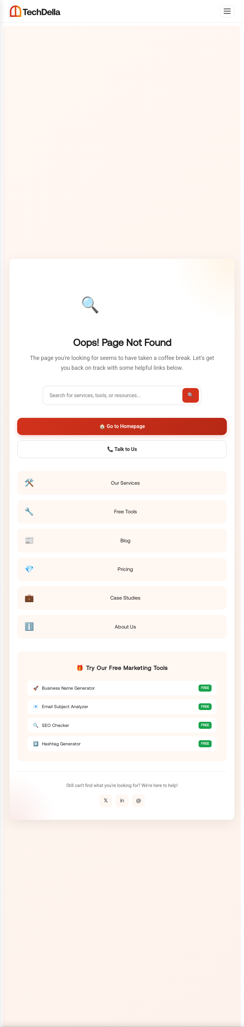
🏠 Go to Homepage (122, 426)
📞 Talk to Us (122, 449)
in (122, 800)
